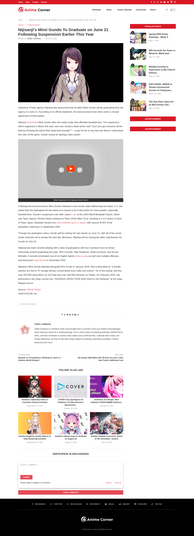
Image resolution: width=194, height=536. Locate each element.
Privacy (44, 2)
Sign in (109, 483)
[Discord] (171, 2)
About (20, 2)
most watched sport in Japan (71, 222)
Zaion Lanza (81, 256)
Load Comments (71, 492)
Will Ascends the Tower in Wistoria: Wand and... (162, 52)
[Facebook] (151, 2)
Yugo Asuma (39, 260)
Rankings (96, 10)
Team (28, 2)
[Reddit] (168, 2)
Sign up (118, 483)
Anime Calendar (124, 10)
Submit (26, 477)
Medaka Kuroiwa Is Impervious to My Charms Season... (162, 70)
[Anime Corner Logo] (34, 9)
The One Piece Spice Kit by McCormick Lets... (161, 103)
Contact (35, 2)
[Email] (164, 2)
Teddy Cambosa (34, 38)
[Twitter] (154, 2)
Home (20, 20)
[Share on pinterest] (67, 315)
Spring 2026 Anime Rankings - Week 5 (158, 35)
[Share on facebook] (62, 315)
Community (141, 10)
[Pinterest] (161, 2)
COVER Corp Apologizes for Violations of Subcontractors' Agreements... (71, 402)
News (109, 10)
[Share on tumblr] (72, 315)
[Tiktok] (175, 2)
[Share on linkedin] (70, 315)
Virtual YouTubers (28, 304)
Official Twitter (34, 289)
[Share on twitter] (65, 315)
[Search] (166, 9)
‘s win (74, 214)
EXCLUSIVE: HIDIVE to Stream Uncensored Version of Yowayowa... (160, 87)
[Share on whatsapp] (78, 315)
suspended (32, 122)
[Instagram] (158, 2)
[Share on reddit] (75, 315)
